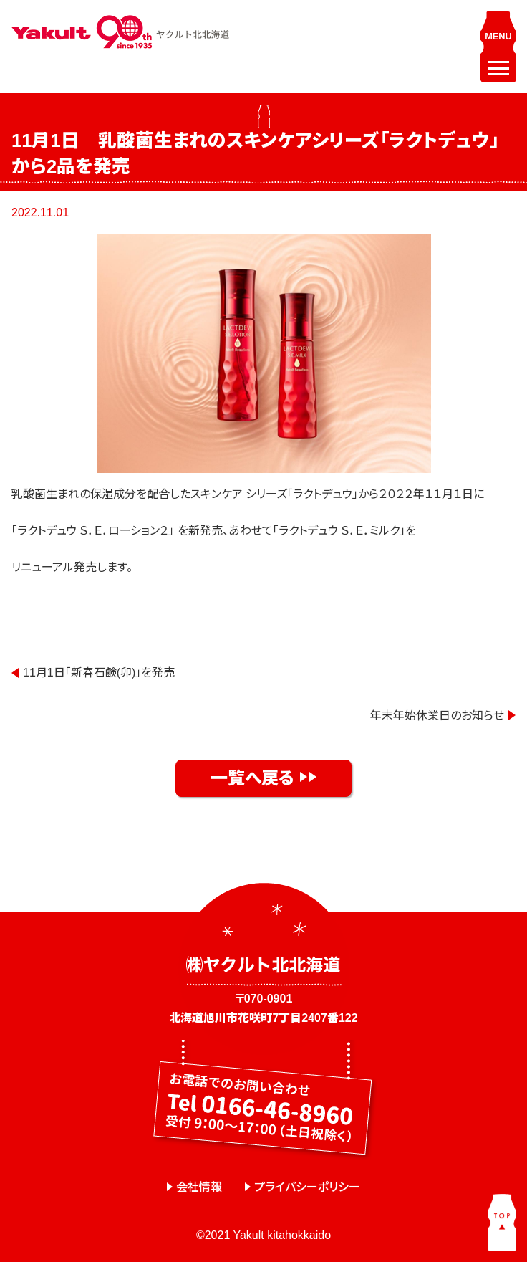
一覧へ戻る (252, 778)
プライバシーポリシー (307, 1187)
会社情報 (199, 1187)
